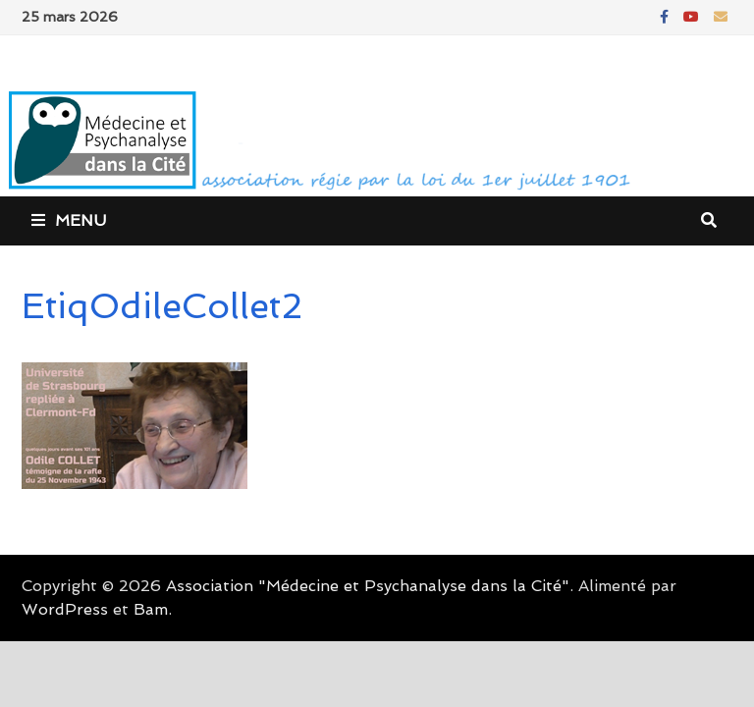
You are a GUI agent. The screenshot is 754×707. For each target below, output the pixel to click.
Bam (151, 609)
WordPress (65, 609)
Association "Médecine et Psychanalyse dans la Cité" (367, 585)
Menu (68, 220)
